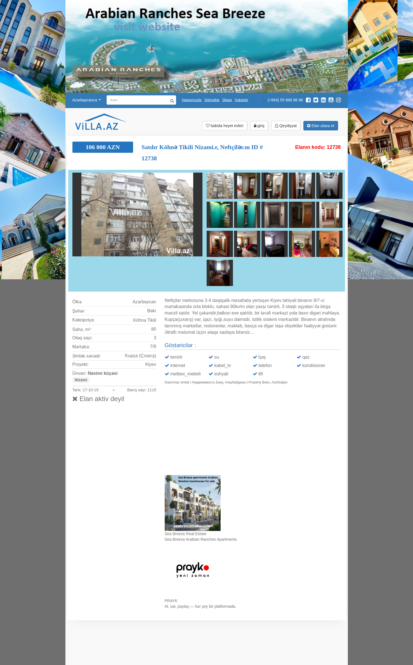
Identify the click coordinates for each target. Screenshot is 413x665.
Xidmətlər (211, 100)
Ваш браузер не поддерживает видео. (253, 431)
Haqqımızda (191, 100)
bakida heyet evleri (225, 126)
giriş (259, 126)
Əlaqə (227, 100)
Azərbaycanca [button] (86, 100)
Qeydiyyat (286, 126)
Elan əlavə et (320, 126)
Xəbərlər (241, 100)
